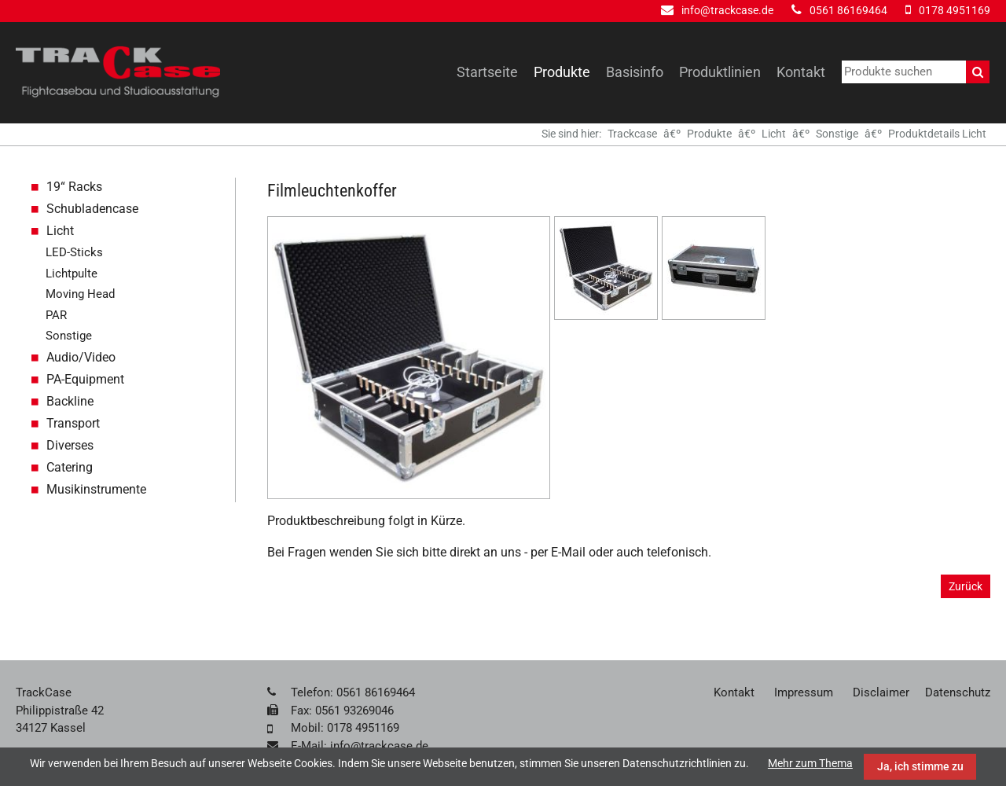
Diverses (70, 445)
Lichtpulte (71, 273)
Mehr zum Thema (810, 763)
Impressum (803, 692)
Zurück (965, 586)
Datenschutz (957, 692)
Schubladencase (92, 208)
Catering (69, 467)
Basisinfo (634, 72)
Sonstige (837, 133)
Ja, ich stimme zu (920, 766)
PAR (56, 315)
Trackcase (632, 133)
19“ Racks (74, 186)
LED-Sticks (74, 252)
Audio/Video (81, 357)
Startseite (487, 72)
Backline (70, 401)
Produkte (562, 72)
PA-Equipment (85, 379)
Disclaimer (881, 692)
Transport (73, 423)
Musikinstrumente (96, 489)
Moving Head (80, 294)
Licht (774, 133)
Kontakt (801, 72)
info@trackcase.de (727, 10)
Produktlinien (720, 72)
